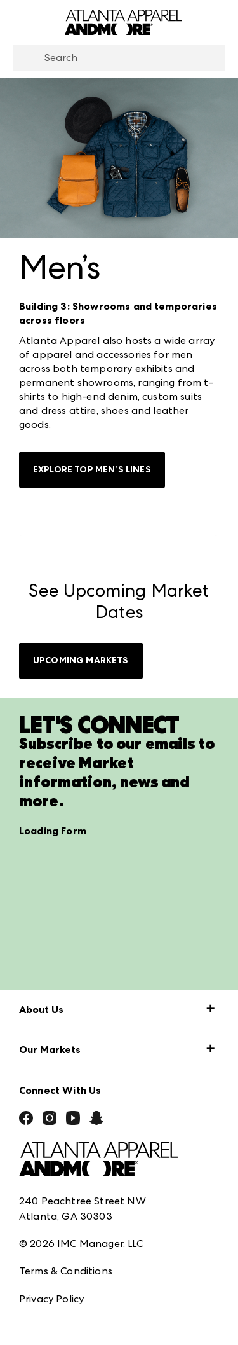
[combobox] (119, 58)
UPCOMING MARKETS (81, 660)
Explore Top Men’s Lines (92, 469)
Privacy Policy (51, 1299)
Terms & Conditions (65, 1271)
